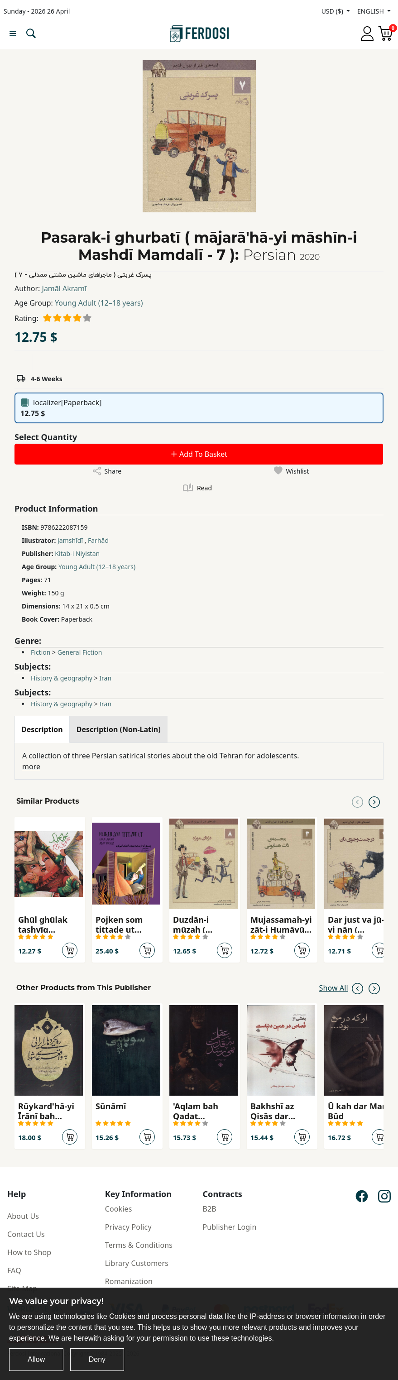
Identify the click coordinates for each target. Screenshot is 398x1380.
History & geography (61, 678)
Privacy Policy (128, 1227)
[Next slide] (374, 801)
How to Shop (29, 1252)
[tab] (42, 729)
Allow (36, 1359)
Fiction (40, 652)
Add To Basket (198, 454)
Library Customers (136, 1263)
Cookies (118, 1209)
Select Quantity (45, 436)
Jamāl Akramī (64, 288)
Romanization (129, 1281)
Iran (105, 678)
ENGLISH (371, 11)
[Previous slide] (357, 801)
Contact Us (26, 1234)
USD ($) (333, 11)
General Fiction (80, 652)
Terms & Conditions (139, 1245)
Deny (97, 1359)
